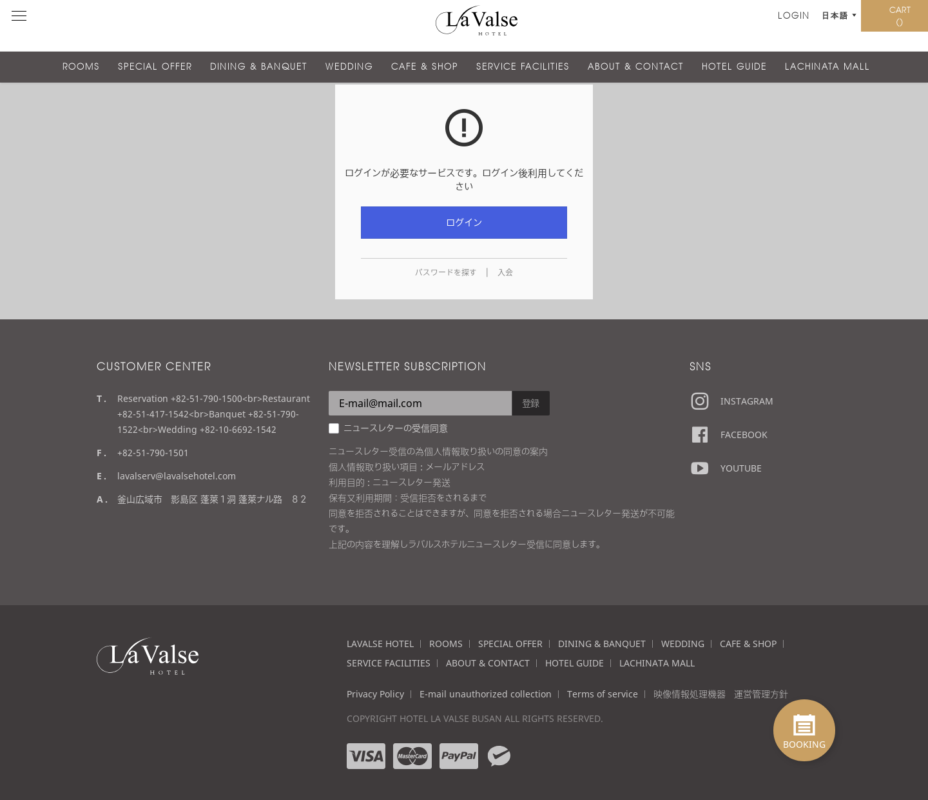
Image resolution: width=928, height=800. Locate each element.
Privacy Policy (375, 694)
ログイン (464, 222)
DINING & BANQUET (258, 67)
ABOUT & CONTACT (636, 67)
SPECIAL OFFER (155, 67)
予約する (810, 26)
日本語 (753, 26)
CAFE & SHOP (424, 67)
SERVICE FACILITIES (523, 67)
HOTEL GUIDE (734, 67)
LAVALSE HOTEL (380, 643)
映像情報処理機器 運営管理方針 (720, 694)
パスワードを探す (446, 272)
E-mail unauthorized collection (486, 694)
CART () (889, 26)
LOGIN (711, 26)
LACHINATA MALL (827, 67)
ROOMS (81, 67)
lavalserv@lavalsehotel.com (176, 476)
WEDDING (349, 67)
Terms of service (602, 694)
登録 (531, 403)
